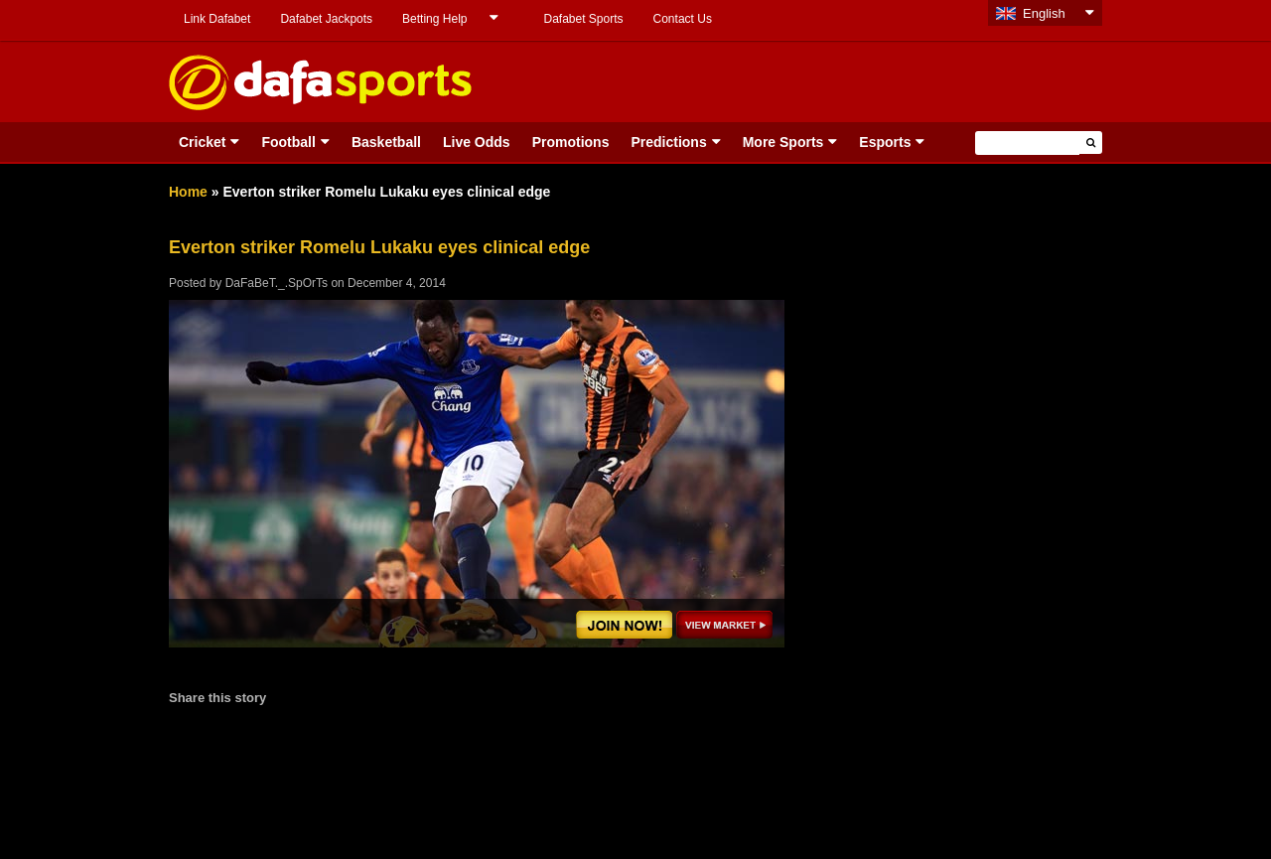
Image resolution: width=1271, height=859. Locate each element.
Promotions (571, 142)
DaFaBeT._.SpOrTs (276, 283)
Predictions (668, 142)
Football (288, 142)
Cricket (202, 142)
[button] (1090, 142)
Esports (885, 142)
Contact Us (682, 19)
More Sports (783, 142)
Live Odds (476, 142)
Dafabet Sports (583, 19)
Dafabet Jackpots (326, 19)
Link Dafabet (217, 19)
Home (188, 192)
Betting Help (434, 19)
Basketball (386, 142)
